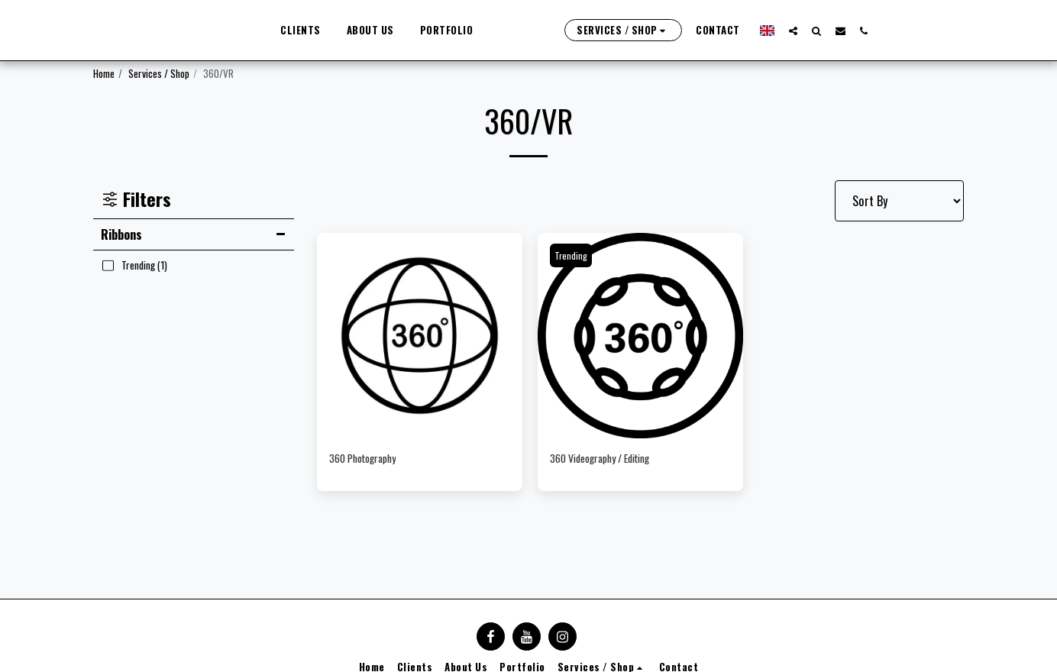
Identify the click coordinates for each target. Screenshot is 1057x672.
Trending (573, 255)
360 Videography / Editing (614, 460)
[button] (846, 30)
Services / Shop (158, 73)
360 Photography (372, 460)
